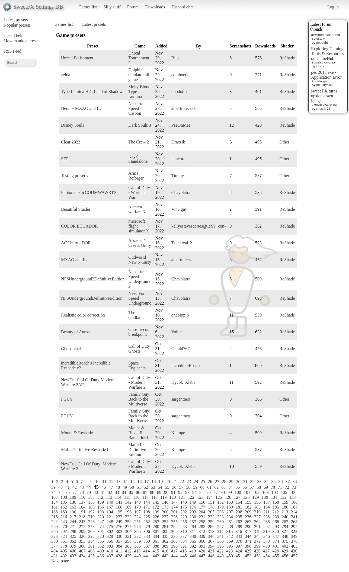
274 (100, 526)
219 (91, 517)
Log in (333, 7)
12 (111, 481)
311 (193, 531)
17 (146, 481)
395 (220, 546)
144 (146, 502)
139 (100, 502)
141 (119, 502)
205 (211, 512)
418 (183, 551)
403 (294, 546)
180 (229, 507)
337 (183, 536)
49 (125, 487)
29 (231, 481)
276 (119, 526)
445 (183, 556)
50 (132, 487)
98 (222, 492)
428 (275, 551)
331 (128, 536)
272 (82, 526)
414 (146, 551)
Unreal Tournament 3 (138, 58)
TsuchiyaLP (181, 243)
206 (220, 512)
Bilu (175, 58)
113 (109, 497)
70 (273, 487)
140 (110, 502)
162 (63, 507)
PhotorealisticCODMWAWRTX (89, 192)
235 (239, 517)
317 (248, 531)
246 (91, 521)
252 (146, 521)
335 (165, 536)
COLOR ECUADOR (79, 226)
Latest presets (16, 19)
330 (119, 536)
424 (238, 551)
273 (91, 526)
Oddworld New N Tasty (139, 259)
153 (229, 502)
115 (127, 497)
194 (110, 512)
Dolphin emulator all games (138, 75)
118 (154, 497)
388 (156, 546)
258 (202, 521)
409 (100, 551)
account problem (325, 35)
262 (239, 521)
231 (202, 517)
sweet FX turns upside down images (324, 96)
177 (202, 507)
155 (248, 502)
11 (104, 481)
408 (91, 551)
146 (165, 502)
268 (294, 521)
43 (81, 487)
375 (285, 541)
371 (248, 541)
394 (211, 546)
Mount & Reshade (77, 432)
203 (193, 512)
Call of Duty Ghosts (139, 348)
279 (146, 526)
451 (239, 556)
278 (137, 526)
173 (165, 507)
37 (287, 481)
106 (293, 492)
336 (174, 536)
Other (284, 142)
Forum (133, 7)
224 (137, 517)
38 (294, 481)
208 (239, 512)
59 (195, 487)
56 (174, 487)
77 (74, 492)
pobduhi (322, 42)
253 (156, 521)
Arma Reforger (136, 175)
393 (202, 546)
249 (119, 521)
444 (174, 556)
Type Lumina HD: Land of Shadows (92, 91)
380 (82, 546)
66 (244, 487)
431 (54, 556)
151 (211, 502)
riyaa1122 (323, 108)
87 (145, 492)
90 (166, 492)
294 (285, 526)
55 (167, 487)
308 (165, 531)
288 (229, 526)
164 (82, 507)
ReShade (287, 58)
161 (54, 507)
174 (174, 507)
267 (285, 521)
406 (73, 551)
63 (223, 487)
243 (63, 521)
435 (91, 556)
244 (73, 521)
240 (285, 517)
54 (160, 487)
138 (91, 502)
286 (211, 526)
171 (146, 507)
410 (110, 551)
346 (266, 536)
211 (266, 512)
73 (294, 487)
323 (54, 536)
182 (248, 507)
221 (110, 517)
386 (137, 546)
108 (63, 497)
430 (294, 551)
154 (239, 502)
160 (294, 502)
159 (285, 502)
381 (91, 546)
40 (60, 487)
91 (173, 492)
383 (110, 546)
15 (132, 481)
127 (237, 497)
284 (193, 526)
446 (193, 556)
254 (165, 521)
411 (119, 551)
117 (145, 497)
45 (96, 487)
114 (118, 497)
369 (229, 541)
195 (119, 512)
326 (82, 536)
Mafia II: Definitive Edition (137, 449)
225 (146, 517)
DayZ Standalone (138, 159)
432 (63, 556)
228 (174, 517)
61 (209, 487)
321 (284, 531)
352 (73, 541)
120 (172, 497)
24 (196, 481)
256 (183, 521)
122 (191, 497)
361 (156, 541)
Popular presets (17, 25)
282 (174, 526)
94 (194, 492)
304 (128, 531)
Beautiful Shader (75, 209)
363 (174, 541)
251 (137, 521)
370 (239, 541)
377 (54, 546)
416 (165, 551)
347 (276, 536)
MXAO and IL (74, 259)
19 (160, 481)
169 (128, 507)
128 (246, 497)
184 (266, 507)
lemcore (178, 158)
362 (165, 541)
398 (248, 546)
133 (292, 497)
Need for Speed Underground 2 (139, 279)
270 (63, 526)
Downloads (155, 7)
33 (259, 481)
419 (192, 551)
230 (193, 517)
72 (287, 487)
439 (128, 556)
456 (285, 556)
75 (60, 492)
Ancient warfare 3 (136, 209)
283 (183, 526)
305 (137, 531)
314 (220, 531)
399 (257, 546)
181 (239, 507)
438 (119, 556)
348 (285, 536)
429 (284, 551)
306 (146, 531)
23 (189, 481)
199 (156, 512)
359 (137, 541)
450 (229, 556)
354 (91, 541)
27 (217, 481)
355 (100, 541)
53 (153, 487)
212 (275, 512)
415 (155, 551)
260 (220, 521)
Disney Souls (72, 125)
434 (82, 556)
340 (211, 536)
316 (238, 531)
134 (54, 502)
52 (146, 487)
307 (156, 531)
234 (229, 517)
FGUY (67, 399)
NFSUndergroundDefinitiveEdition (91, 298)
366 (202, 541)
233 (220, 517)
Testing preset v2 (76, 175)
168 (119, 507)
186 (285, 507)
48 (118, 487)
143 (137, 502)
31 (245, 481)
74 (53, 492)
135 (63, 502)
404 (54, 551)
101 (247, 492)
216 (63, 517)
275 (110, 526)
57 (181, 487)
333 (146, 536)
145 (156, 502)
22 (182, 481)
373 (266, 541)
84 (124, 492)
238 (266, 517)
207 (229, 512)
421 (211, 551)
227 (165, 517)
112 (100, 497)
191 (82, 512)
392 (193, 546)
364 (183, 541)
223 (128, 517)
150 (202, 502)
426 (257, 551)
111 (91, 497)
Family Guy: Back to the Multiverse (139, 399)
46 (103, 487)
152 (220, 502)
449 (220, 556)
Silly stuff (112, 7)
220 (100, 517)
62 (216, 487)
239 (276, 517)
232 (211, 517)
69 (266, 487)
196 (128, 512)
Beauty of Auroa (75, 332)
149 (193, 502)
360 (146, 541)
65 (237, 487)
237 (257, 517)
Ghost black (71, 348)
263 (248, 521)
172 (156, 507)
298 (73, 531)
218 (82, 517)
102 (256, 492)
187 (294, 507)
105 (284, 492)
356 (110, 541)
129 (255, 497)
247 (100, 521)
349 (294, 536)
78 (81, 492)
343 (239, 536)
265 (266, 521)
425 (248, 551)
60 (202, 487)
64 (230, 487)
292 (266, 526)
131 (274, 497)
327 (91, 536)
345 (257, 536)
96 (208, 492)
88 (152, 492)
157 (266, 502)
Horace (321, 66)
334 (156, 536)
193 (100, 512)
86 (138, 492)
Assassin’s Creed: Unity (139, 243)
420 (201, 551)
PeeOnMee (181, 125)
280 (156, 526)
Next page (60, 560)
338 (193, 536)
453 (257, 556)
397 (239, 546)
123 (200, 497)
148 (183, 502)
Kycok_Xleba (183, 382)
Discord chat (182, 7)
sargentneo (180, 399)
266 (276, 521)
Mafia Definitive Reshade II (85, 449)
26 (210, 481)
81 (103, 492)
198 (146, 512)
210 (257, 512)
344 (248, 536)
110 (82, 497)
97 (215, 492)
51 (139, 487)
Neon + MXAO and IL (81, 108)
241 (294, 517)
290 (248, 526)
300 (91, 531)
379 (73, 546)
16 (139, 481)
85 (131, 492)
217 (73, 517)
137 (82, 502)
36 (280, 481)
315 (229, 531)
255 (174, 521)
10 (97, 481)
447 (202, 556)
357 (119, 541)
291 (257, 526)
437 (110, 556)
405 (63, 551)
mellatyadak (325, 85)
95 (201, 492)
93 (187, 492)
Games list (88, 7)
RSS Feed (12, 51)
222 (119, 517)
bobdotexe (180, 91)
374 (276, 541)
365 (193, 541)
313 (211, 531)
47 (110, 487)
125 (218, 497)
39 (53, 487)
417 (174, 551)
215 (54, 517)
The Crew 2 (138, 142)
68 (259, 487)
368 (220, 541)
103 (265, 492)
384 (119, 546)
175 (183, 507)
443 (165, 556)
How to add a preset (21, 41)
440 (137, 556)
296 (54, 531)
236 (248, 517)
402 (285, 546)
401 (276, 546)
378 (63, 546)
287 (220, 526)
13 (118, 481)
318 (257, 531)
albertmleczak (183, 108)
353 (82, 541)
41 (67, 487)
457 (294, 556)
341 (220, 536)
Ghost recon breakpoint (138, 332)
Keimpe (178, 432)
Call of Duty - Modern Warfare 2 (139, 382)
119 (163, 497)
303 (119, 531)
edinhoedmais (183, 74)
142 (128, 502)
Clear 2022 (70, 142)
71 (280, 487)
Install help (14, 35)
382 (100, 546)
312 (201, 531)
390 (174, 546)
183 (257, 507)
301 (100, 531)
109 (73, 497)
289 (239, 526)
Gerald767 (180, 348)
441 (146, 556)
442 (156, 556)
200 (165, 512)
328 (100, 536)
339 (202, 536)
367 (211, 541)
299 (82, 531)
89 (159, 492)
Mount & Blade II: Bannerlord (138, 433)
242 (54, 521)
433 (73, 556)
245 (82, 521)
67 (251, 487)
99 (230, 492)
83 (117, 492)
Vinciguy (179, 209)
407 (82, 551)
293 (276, 526)
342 (229, 536)
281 (165, 526)
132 (283, 497)
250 (128, 521)
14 (125, 481)
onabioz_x (180, 315)
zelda (65, 74)
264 (257, 521)
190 (73, 512)
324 (63, 536)
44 (89, 487)
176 (193, 507)
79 (89, 492)
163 (73, 507)
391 (183, 546)
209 (248, 512)
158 (276, 502)
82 (110, 492)
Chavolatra (180, 192)
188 (54, 512)
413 (137, 551)
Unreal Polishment (77, 58)
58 (188, 487)
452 (248, 556)
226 (156, 517)
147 (174, 502)
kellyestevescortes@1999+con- (198, 226)
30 (238, 481)
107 (54, 497)
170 (137, 507)
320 (275, 531)
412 (128, 551)
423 (229, 551)
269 (54, 526)
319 (266, 531)
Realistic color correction (83, 315)
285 (202, 526)
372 (257, 541)
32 (252, 481)
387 (146, 546)
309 (174, 531)
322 (294, 531)
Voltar (176, 332)
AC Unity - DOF (75, 243)
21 (174, 481)
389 (165, 546)
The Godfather (137, 315)
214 (294, 512)
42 (74, 487)
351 (63, 541)
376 (294, 541)
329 (110, 536)
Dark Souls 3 (139, 125)
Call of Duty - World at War (139, 192)
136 (73, 502)
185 (276, 507)
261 (229, 521)
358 (128, 541)
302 (110, 531)
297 (63, 531)
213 (284, 512)
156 (257, 502)
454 (266, 556)
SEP (65, 158)
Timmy (177, 175)
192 (91, 512)
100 (238, 492)
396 (229, 546)
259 (211, 521)
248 (110, 521)
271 (73, 526)
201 (174, 512)
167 (110, 507)
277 (128, 526)
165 (91, 507)
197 (137, 512)
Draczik (178, 142)
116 (136, 497)
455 (276, 556)
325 (73, 536)
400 (266, 546)
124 (209, 497)
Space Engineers (137, 365)
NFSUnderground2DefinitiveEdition (92, 279)
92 (180, 492)
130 (264, 497)
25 (203, 481)
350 (54, 541)
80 (96, 492)
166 (100, 507)
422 (220, 551)
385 (128, 546)
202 (183, 512)
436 (100, 556)
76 (67, 492)
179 (220, 507)
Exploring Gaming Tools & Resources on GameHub (327, 53)
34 (266, 481)
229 (183, 517)
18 (153, 481)
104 (274, 492)
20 (167, 481)
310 (183, 531)
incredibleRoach (185, 365)
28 (224, 481)
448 (211, 556)
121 (181, 497)
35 (273, 481)
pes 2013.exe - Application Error (326, 74)
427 (266, 551)
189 (63, 512)
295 (294, 526)
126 (228, 497)
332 (137, 536)
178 (211, 507)
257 (193, 521)
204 (202, 512)
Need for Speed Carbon (135, 108)
